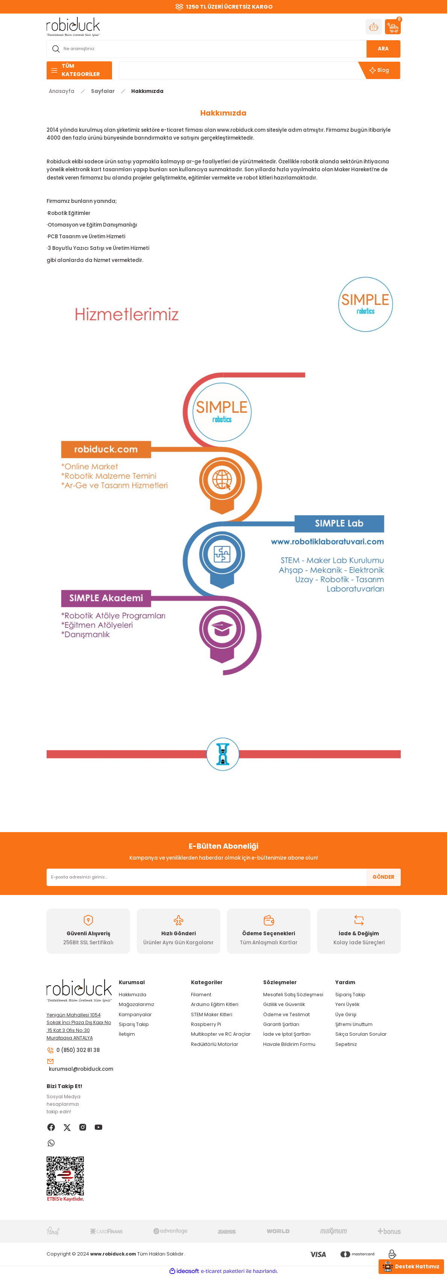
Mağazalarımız (136, 1004)
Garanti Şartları (281, 1024)
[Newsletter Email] (224, 877)
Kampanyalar (135, 1014)
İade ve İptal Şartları (287, 1034)
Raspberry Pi (206, 1024)
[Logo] (73, 26)
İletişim (127, 1034)
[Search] (224, 49)
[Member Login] (374, 26)
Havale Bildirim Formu (289, 1044)
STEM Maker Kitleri (211, 1014)
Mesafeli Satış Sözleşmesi (293, 994)
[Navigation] (79, 70)
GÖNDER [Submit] (383, 877)
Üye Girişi (345, 1014)
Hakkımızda (132, 994)
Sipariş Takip (134, 1024)
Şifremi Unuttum (354, 1024)
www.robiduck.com (241, 130)
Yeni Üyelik (347, 1004)
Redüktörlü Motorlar (214, 1044)
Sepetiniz (346, 1044)
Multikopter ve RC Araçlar (221, 1034)
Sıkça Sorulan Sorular (361, 1034)
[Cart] (393, 26)
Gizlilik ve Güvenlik (284, 1004)
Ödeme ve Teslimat (286, 1014)
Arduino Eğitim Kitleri (214, 1004)
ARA (383, 48)
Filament (201, 994)
